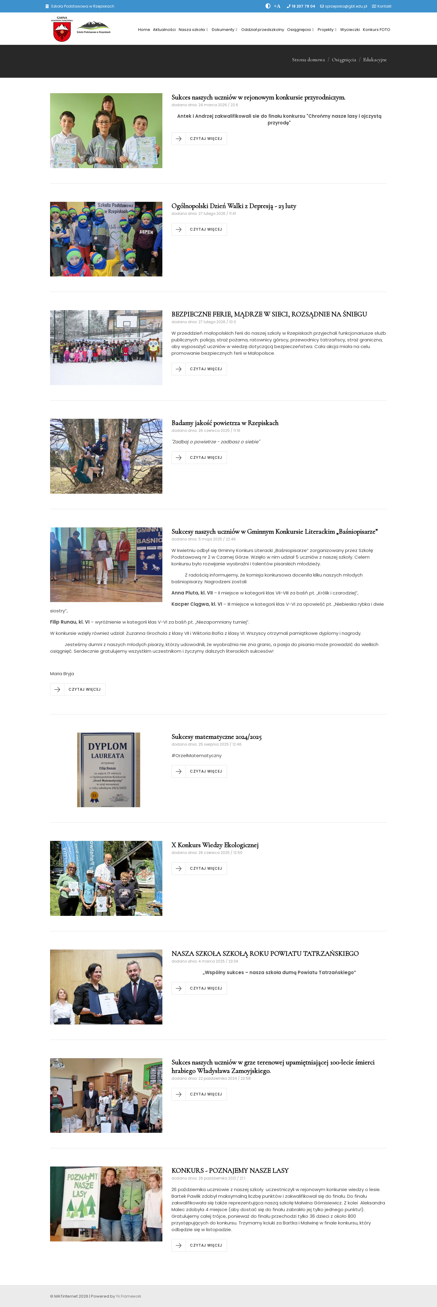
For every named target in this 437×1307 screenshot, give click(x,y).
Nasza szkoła (193, 29)
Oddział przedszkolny (262, 29)
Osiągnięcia (300, 29)
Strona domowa (308, 59)
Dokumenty (224, 29)
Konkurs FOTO (376, 29)
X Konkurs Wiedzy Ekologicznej (215, 845)
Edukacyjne (375, 59)
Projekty (327, 29)
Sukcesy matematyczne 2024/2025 (216, 737)
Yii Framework (128, 1296)
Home (144, 29)
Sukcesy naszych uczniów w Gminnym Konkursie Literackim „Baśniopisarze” (274, 531)
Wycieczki (350, 29)
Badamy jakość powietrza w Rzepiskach (225, 423)
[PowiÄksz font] (277, 6)
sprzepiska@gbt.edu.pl (346, 6)
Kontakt (384, 6)
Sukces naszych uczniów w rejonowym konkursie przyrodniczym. (258, 97)
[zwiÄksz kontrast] (268, 6)
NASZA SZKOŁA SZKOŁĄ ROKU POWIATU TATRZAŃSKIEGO (265, 954)
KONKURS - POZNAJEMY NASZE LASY (230, 1170)
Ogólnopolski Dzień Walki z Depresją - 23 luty (233, 206)
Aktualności (164, 29)
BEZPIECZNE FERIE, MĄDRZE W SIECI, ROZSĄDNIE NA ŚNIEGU (269, 314)
